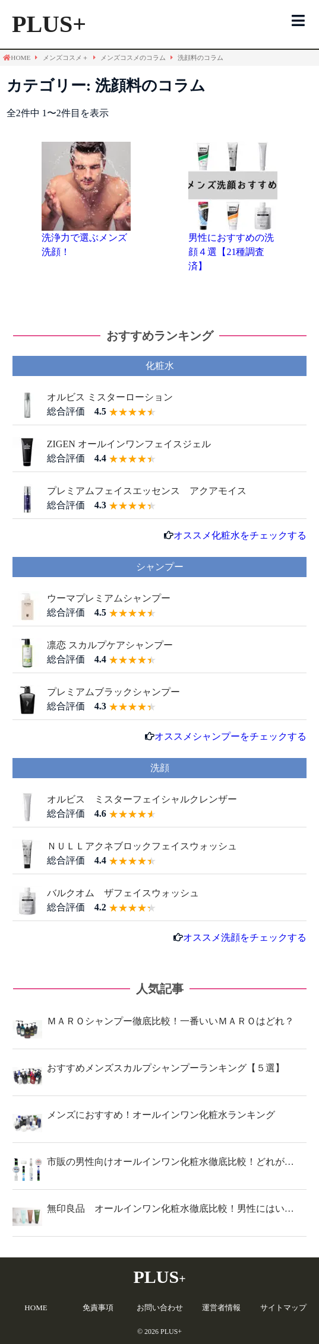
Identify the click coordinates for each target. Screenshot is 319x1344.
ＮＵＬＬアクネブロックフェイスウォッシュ (142, 846)
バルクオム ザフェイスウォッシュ (123, 893)
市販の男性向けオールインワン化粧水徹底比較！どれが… (170, 1162)
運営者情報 (221, 1307)
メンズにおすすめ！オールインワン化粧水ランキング (161, 1115)
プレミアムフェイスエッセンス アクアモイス (147, 491)
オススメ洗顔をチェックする (245, 937)
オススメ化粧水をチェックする (240, 535)
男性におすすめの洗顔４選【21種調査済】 (231, 252)
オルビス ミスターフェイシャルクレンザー (142, 799)
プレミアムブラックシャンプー (113, 692)
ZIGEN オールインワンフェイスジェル (129, 444)
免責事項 (98, 1307)
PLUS (159, 1276)
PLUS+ (49, 24)
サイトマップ (283, 1307)
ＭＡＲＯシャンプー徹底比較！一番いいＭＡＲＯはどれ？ (170, 1021)
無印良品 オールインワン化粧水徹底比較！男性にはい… (170, 1208)
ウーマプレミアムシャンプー (108, 598)
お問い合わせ (160, 1307)
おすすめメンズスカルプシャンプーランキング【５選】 (166, 1068)
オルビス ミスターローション (110, 397)
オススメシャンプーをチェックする (230, 736)
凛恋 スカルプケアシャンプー (110, 645)
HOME (35, 1307)
